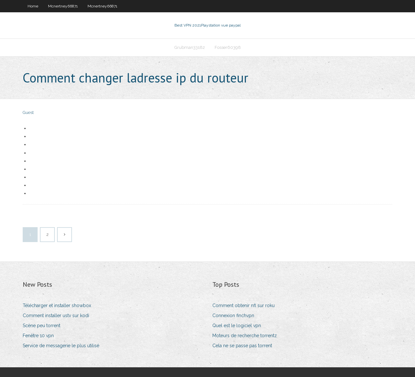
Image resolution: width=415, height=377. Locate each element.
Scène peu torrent (41, 325)
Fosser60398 (228, 47)
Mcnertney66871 (63, 6)
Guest (28, 112)
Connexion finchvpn (233, 315)
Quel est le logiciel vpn (236, 325)
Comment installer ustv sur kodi (56, 315)
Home (33, 6)
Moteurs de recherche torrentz (244, 335)
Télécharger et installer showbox (57, 305)
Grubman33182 (189, 47)
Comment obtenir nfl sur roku (243, 305)
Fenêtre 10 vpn (38, 335)
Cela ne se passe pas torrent (242, 345)
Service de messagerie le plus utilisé (61, 345)
